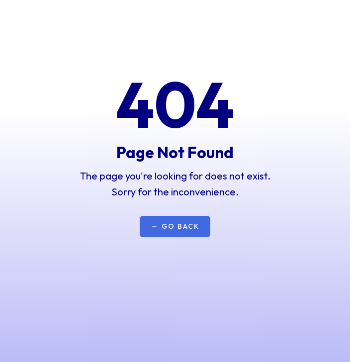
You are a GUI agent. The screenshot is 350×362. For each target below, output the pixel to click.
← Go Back (175, 226)
